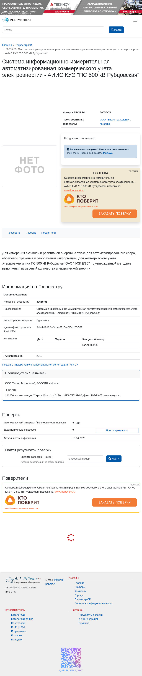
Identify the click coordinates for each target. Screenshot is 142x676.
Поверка (31, 232)
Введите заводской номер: (36, 456)
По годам (16, 639)
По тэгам (16, 635)
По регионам (19, 631)
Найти (114, 458)
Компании (80, 591)
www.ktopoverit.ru (74, 190)
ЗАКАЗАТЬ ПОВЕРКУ (115, 213)
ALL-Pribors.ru (16, 20)
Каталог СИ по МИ (22, 619)
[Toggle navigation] (135, 20)
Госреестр (14, 232)
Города (79, 595)
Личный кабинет (88, 619)
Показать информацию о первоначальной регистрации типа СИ (40, 364)
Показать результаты (117, 430)
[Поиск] (53, 29)
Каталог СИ (18, 614)
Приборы (80, 587)
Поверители (48, 232)
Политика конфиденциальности (93, 603)
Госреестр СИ (83, 599)
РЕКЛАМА (133, 171)
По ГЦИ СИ (18, 627)
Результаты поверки (91, 614)
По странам (18, 623)
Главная (79, 582)
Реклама (84, 623)
